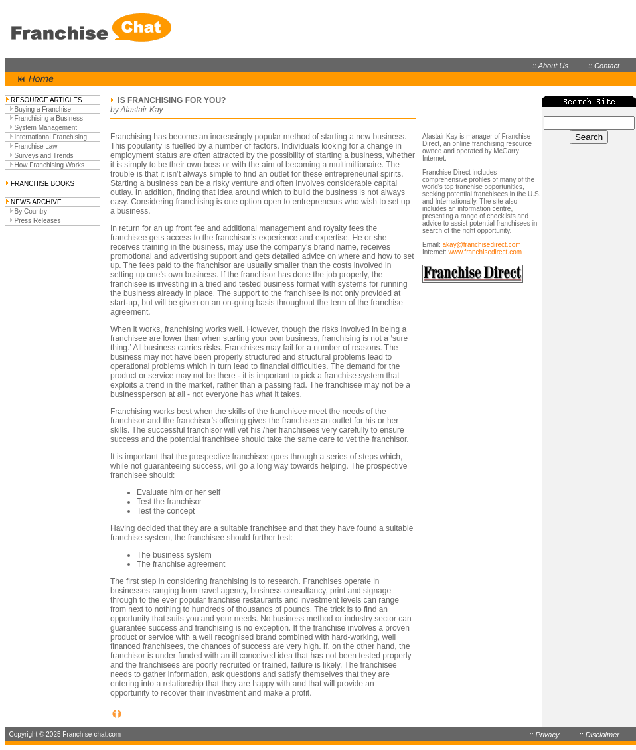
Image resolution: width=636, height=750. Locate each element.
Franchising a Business (49, 118)
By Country (31, 211)
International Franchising (51, 137)
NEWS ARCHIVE (36, 202)
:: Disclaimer (599, 735)
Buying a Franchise (43, 109)
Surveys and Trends (44, 155)
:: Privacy (544, 735)
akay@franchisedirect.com (482, 244)
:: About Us (550, 66)
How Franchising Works (49, 165)
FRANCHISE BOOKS (42, 183)
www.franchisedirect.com (485, 252)
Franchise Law (36, 146)
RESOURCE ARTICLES (46, 100)
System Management (46, 127)
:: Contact (603, 66)
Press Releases (38, 220)
